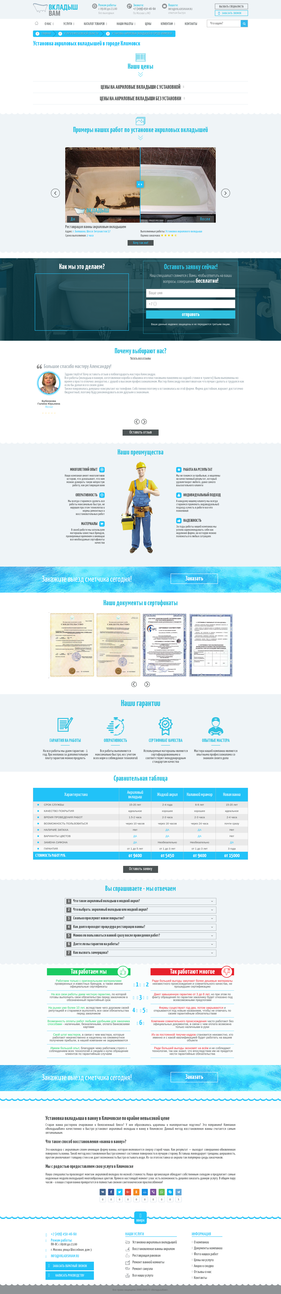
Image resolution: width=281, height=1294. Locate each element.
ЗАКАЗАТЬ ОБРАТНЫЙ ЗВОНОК (67, 1265)
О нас (48, 24)
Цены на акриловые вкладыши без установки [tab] (140, 98)
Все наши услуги (142, 1275)
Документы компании (208, 1248)
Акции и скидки (204, 1266)
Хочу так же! (140, 243)
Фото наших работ (206, 1254)
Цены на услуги (204, 1260)
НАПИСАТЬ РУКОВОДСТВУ (66, 1275)
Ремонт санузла (142, 1269)
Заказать (194, 579)
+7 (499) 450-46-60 (144, 9)
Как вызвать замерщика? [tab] (87, 953)
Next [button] (225, 193)
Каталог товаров (94, 24)
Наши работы (125, 24)
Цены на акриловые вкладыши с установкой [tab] (140, 87)
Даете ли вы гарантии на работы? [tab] (92, 944)
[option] (140, 196)
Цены (148, 24)
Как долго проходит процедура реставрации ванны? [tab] (105, 927)
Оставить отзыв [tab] (140, 432)
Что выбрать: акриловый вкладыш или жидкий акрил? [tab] (107, 910)
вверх (140, 1217)
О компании (201, 1242)
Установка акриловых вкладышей (154, 1242)
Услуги (67, 24)
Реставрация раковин (146, 1255)
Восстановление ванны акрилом (153, 1249)
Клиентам (167, 24)
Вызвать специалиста (231, 6)
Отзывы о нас (202, 1272)
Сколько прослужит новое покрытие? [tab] (95, 918)
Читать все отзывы (140, 358)
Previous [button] (55, 193)
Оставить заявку (140, 869)
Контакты (191, 24)
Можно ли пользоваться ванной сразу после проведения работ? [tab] (113, 935)
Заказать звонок (231, 13)
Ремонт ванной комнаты (148, 1262)
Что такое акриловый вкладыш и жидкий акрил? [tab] (103, 901)
